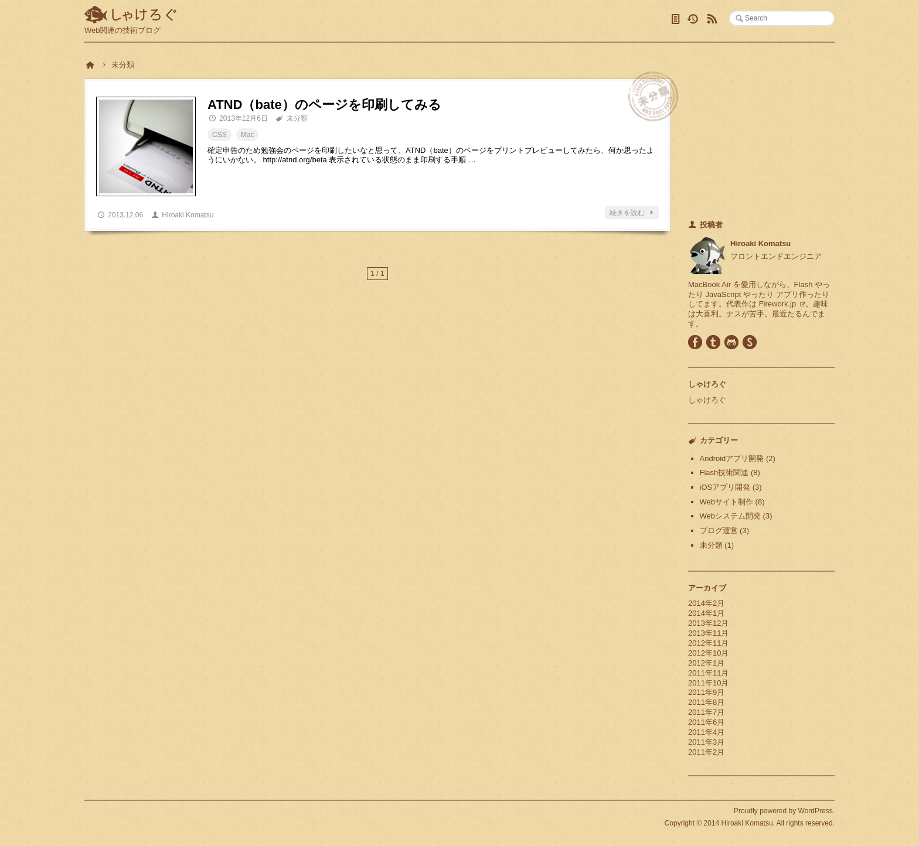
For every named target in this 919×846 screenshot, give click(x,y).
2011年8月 (706, 702)
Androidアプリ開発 (732, 458)
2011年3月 (706, 742)
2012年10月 (708, 653)
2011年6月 (706, 722)
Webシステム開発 (730, 515)
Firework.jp (778, 303)
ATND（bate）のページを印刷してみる (324, 104)
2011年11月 (708, 672)
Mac (247, 135)
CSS (219, 135)
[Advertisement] (761, 133)
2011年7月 (706, 712)
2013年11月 (708, 633)
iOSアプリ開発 (725, 487)
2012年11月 (708, 643)
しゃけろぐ (130, 15)
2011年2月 (706, 752)
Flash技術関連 (724, 472)
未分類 (297, 118)
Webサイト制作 (727, 501)
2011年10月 (708, 682)
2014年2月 (706, 603)
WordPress (815, 811)
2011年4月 (706, 732)
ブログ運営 (719, 530)
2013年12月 (708, 623)
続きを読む (633, 213)
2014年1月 (706, 613)
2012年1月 (706, 663)
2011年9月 (706, 692)
